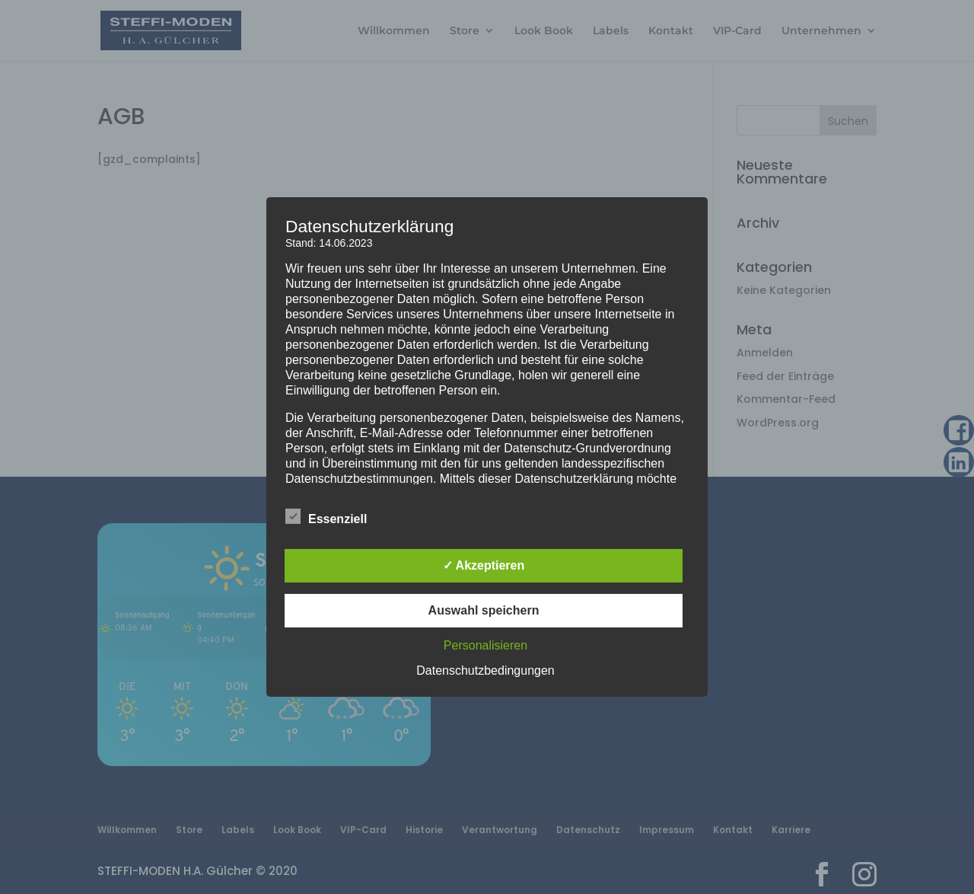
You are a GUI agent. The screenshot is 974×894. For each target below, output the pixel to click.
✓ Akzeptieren (484, 565)
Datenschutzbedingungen (485, 670)
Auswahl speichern (484, 610)
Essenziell (326, 517)
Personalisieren (485, 645)
